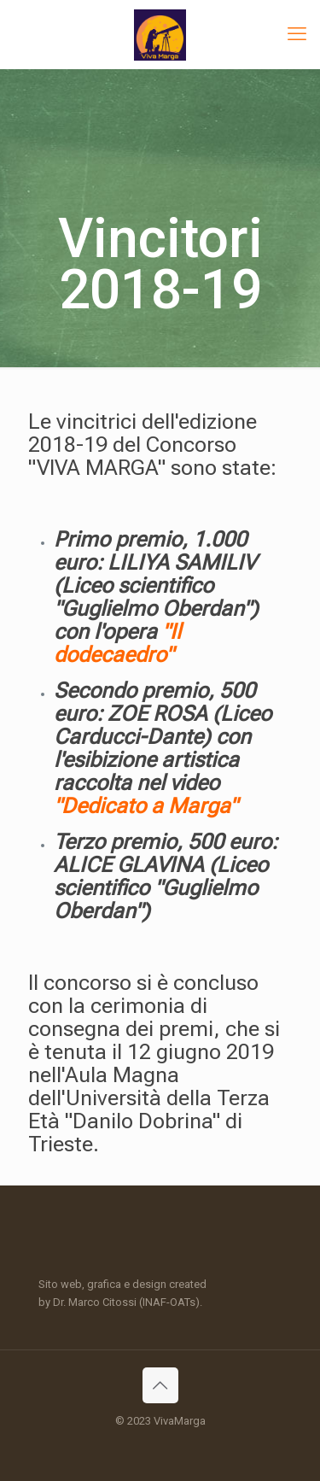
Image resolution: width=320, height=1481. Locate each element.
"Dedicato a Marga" (145, 805)
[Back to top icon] (160, 1385)
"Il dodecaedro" (117, 643)
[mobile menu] (296, 34)
